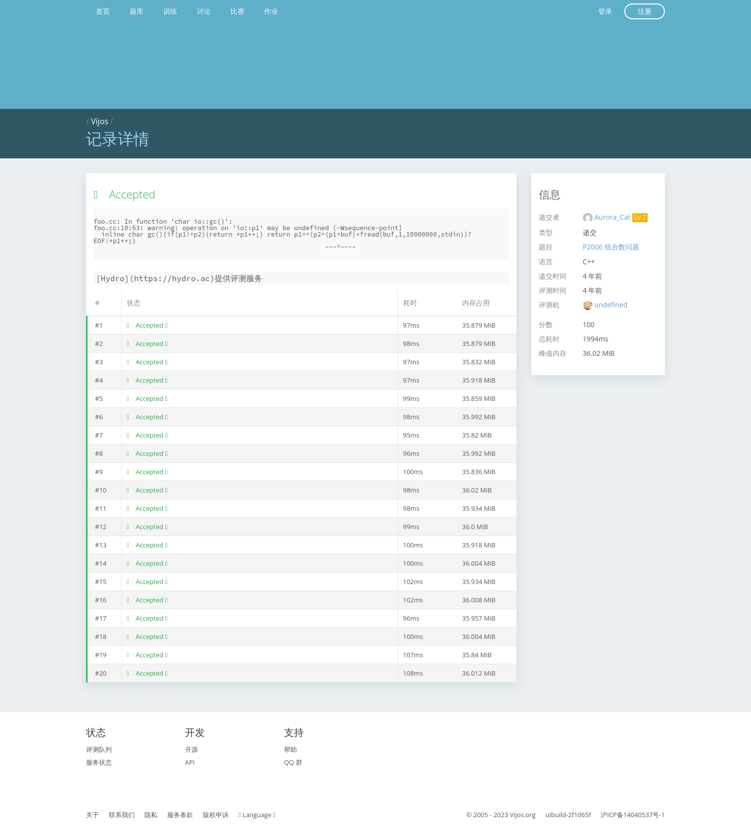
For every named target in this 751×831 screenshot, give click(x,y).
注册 (645, 11)
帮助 (290, 749)
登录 (605, 11)
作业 (271, 11)
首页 (103, 11)
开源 (191, 749)
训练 (170, 11)
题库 (136, 11)
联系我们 (122, 814)
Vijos (99, 121)
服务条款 (180, 814)
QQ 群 (293, 762)
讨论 (204, 11)
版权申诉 (216, 814)
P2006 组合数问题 (611, 246)
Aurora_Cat (613, 217)
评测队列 (99, 749)
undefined (610, 304)
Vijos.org (523, 814)
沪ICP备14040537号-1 (633, 814)
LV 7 (640, 217)
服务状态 (99, 762)
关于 (92, 814)
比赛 (237, 11)
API (190, 762)
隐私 (150, 814)
